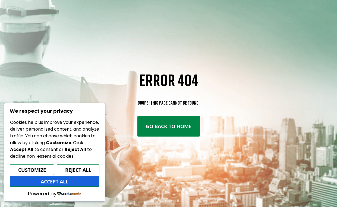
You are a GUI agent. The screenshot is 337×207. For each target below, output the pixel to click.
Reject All (78, 170)
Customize (32, 170)
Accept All (54, 181)
